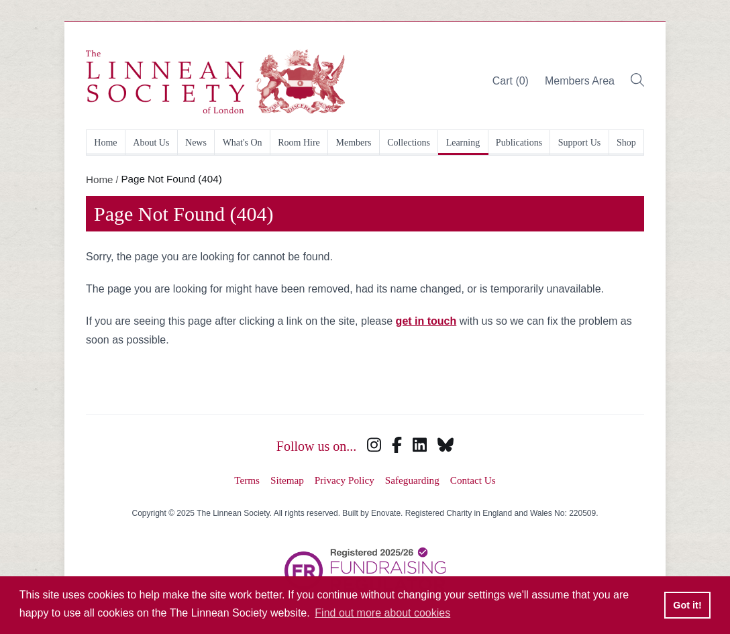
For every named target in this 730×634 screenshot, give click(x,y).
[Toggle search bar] (637, 81)
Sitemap (287, 480)
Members (354, 143)
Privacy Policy (344, 480)
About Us (151, 143)
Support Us (579, 143)
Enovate (386, 513)
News (196, 143)
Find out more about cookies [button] (382, 613)
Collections (408, 143)
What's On (242, 143)
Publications (519, 143)
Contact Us (473, 480)
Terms (247, 480)
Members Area (580, 81)
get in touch (426, 321)
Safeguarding (412, 480)
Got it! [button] (687, 605)
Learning (463, 143)
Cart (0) (510, 81)
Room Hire (299, 143)
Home (105, 143)
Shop (626, 143)
